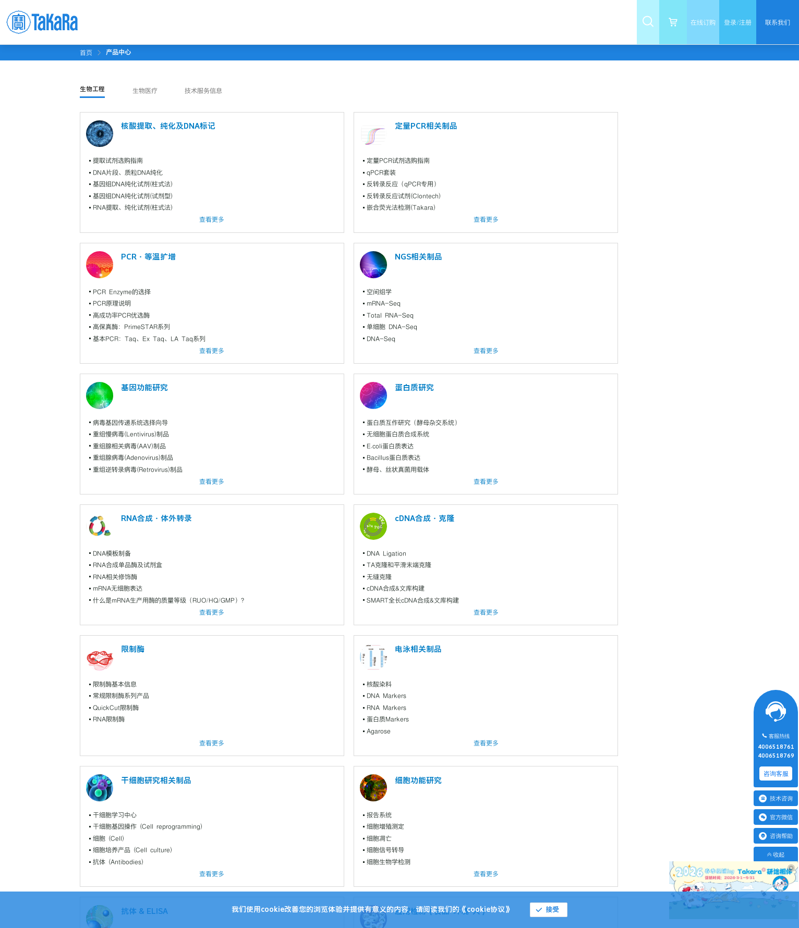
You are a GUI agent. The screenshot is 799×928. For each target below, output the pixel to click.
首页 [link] (86, 53)
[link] (118, 52)
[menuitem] (206, 22)
